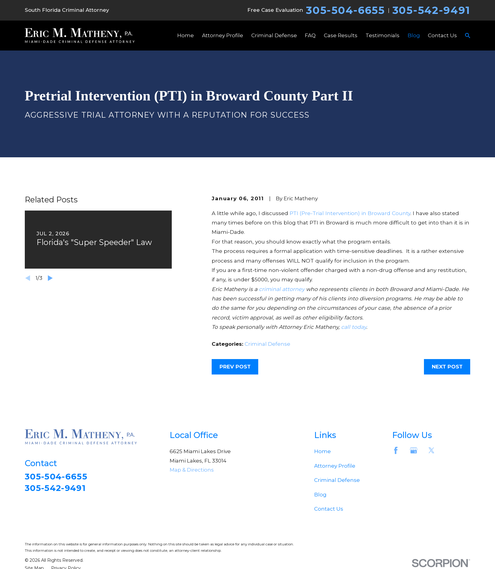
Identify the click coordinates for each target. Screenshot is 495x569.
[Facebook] (395, 450)
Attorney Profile (334, 466)
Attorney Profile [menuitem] (222, 35)
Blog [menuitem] (414, 35)
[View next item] (50, 278)
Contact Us (328, 509)
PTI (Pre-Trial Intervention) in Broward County (350, 213)
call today (353, 327)
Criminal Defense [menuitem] (274, 35)
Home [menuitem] (185, 35)
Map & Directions (192, 470)
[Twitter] (431, 450)
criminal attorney (281, 289)
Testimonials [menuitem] (382, 35)
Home (322, 451)
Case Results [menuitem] (340, 35)
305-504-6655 (345, 10)
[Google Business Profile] (413, 450)
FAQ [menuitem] (310, 35)
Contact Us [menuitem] (442, 35)
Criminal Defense (267, 344)
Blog (320, 495)
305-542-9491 (431, 10)
